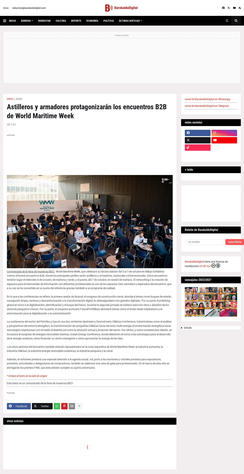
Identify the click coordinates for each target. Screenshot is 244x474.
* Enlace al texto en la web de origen (27, 375)
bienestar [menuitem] (44, 20)
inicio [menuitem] (12, 20)
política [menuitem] (108, 20)
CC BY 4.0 (209, 266)
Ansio (19, 98)
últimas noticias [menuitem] (129, 20)
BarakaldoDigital (194, 261)
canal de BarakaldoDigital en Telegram (207, 105)
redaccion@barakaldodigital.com (29, 8)
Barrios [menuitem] (26, 20)
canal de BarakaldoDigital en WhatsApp (207, 99)
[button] (6, 21)
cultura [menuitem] (61, 20)
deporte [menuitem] (76, 20)
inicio (6, 8)
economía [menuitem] (92, 20)
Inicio (10, 98)
